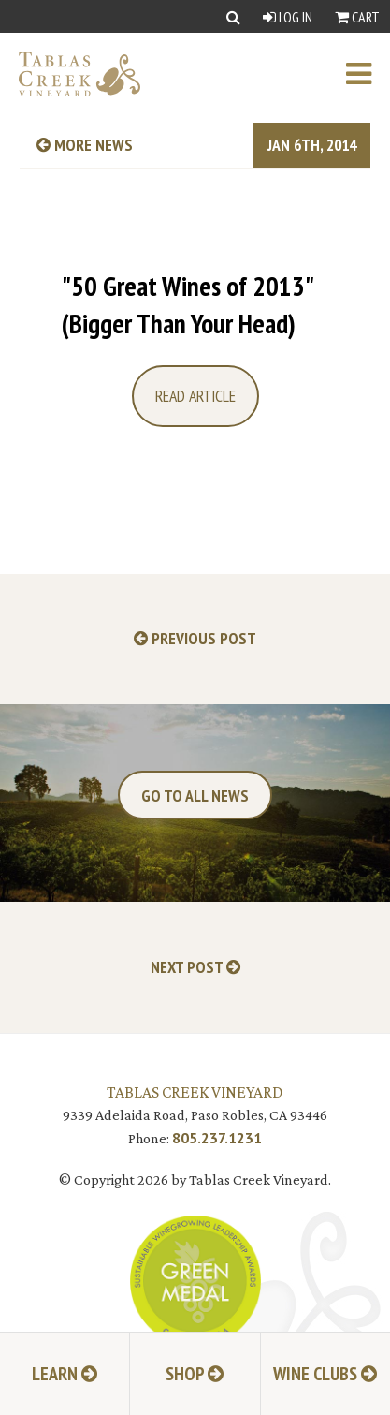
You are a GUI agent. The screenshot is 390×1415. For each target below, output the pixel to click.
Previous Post (195, 639)
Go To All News (195, 795)
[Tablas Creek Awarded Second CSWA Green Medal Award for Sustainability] (195, 1279)
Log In (287, 16)
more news (84, 144)
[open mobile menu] (368, 74)
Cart (357, 16)
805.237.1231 (217, 1137)
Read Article (195, 395)
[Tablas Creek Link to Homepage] (70, 74)
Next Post (195, 968)
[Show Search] (233, 16)
